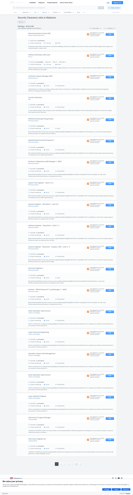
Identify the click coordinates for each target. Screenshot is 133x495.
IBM (29, 99)
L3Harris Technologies (34, 313)
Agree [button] (116, 489)
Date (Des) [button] (111, 28)
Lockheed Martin (32, 419)
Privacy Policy (5, 493)
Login (108, 2)
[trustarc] (128, 493)
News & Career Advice (66, 2)
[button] (26, 12)
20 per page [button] (97, 28)
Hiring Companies (52, 2)
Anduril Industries (33, 78)
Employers (41, 2)
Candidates (32, 2)
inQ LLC (30, 57)
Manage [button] (106, 489)
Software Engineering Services (36, 35)
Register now (117, 2)
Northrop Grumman (33, 121)
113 (76, 464)
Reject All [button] (126, 489)
